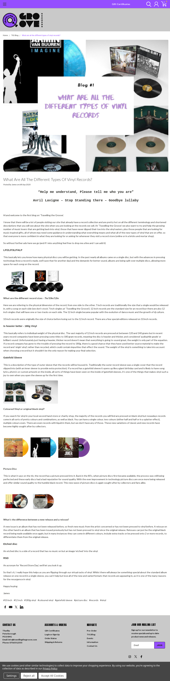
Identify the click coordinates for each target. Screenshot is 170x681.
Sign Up (56, 634)
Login (47, 634)
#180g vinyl (30, 600)
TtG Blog (14, 35)
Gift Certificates (121, 4)
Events (90, 638)
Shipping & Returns (53, 642)
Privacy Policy (50, 668)
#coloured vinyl (45, 600)
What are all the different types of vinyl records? (41, 35)
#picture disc (80, 600)
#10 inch (7, 600)
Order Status (51, 638)
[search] (148, 4)
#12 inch (18, 600)
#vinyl (103, 600)
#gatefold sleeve (63, 600)
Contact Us (92, 646)
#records (93, 600)
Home (5, 35)
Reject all (29, 676)
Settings (11, 676)
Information (92, 642)
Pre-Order (92, 630)
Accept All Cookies (52, 676)
